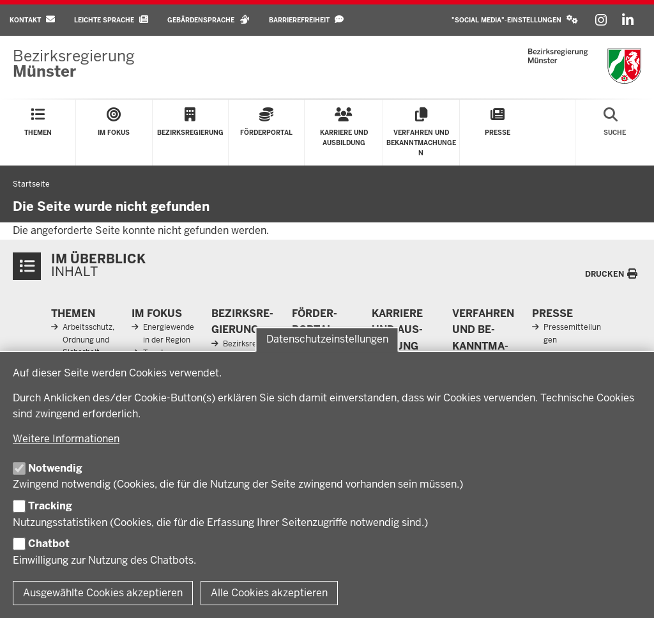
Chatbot (49, 543)
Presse (552, 313)
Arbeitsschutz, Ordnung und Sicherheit (88, 339)
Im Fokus (157, 313)
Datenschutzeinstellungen (327, 339)
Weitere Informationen (66, 438)
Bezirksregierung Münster (251, 350)
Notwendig (55, 468)
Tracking (50, 506)
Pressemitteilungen (572, 333)
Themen (73, 313)
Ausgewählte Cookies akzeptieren (103, 592)
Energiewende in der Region (168, 333)
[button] (515, 20)
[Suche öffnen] (614, 133)
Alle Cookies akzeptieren (269, 592)
